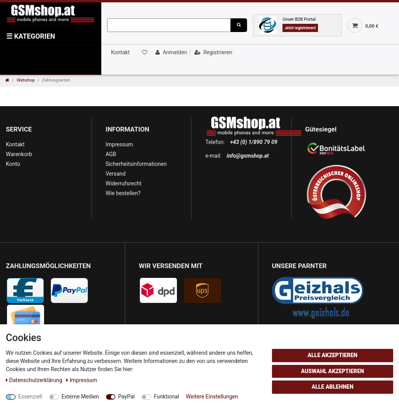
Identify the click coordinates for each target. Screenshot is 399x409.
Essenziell (30, 396)
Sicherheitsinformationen (136, 164)
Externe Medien (80, 396)
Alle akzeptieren (332, 355)
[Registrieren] (212, 52)
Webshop (26, 80)
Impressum (119, 144)
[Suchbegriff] (169, 25)
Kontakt (120, 52)
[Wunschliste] (144, 52)
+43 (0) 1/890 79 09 (253, 142)
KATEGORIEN (30, 36)
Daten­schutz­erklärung (35, 380)
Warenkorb (19, 154)
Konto (13, 164)
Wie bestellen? (123, 193)
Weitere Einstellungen (212, 396)
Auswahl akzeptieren (332, 371)
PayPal (126, 396)
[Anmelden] (170, 52)
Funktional (166, 396)
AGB (111, 154)
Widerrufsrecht (123, 183)
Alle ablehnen (332, 387)
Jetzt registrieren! (300, 28)
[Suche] (239, 25)
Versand (115, 174)
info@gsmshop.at (248, 156)
